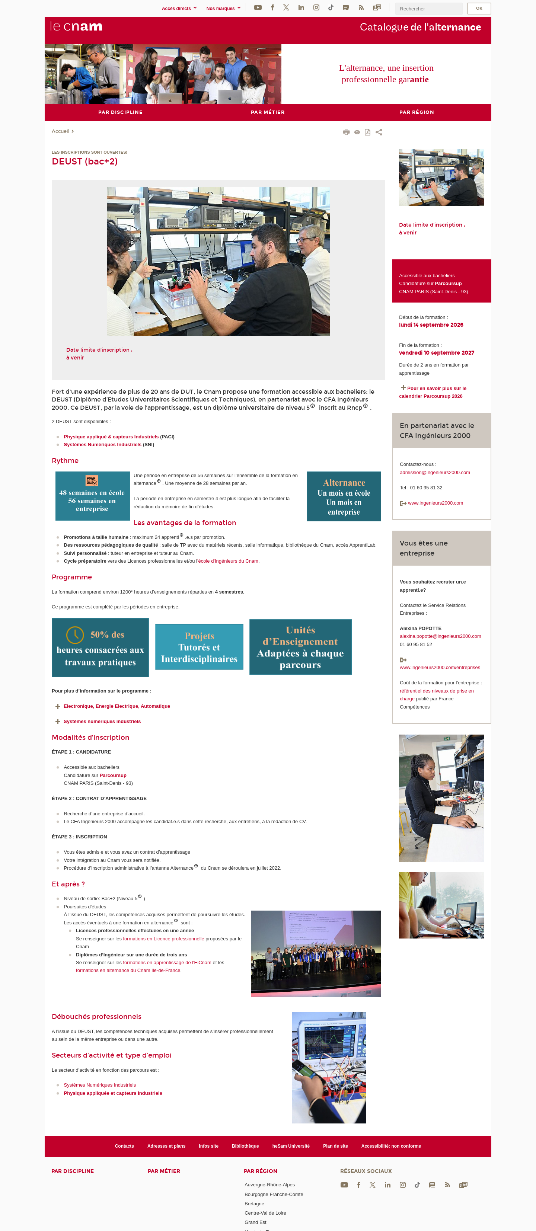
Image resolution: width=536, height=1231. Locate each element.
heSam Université (291, 1145)
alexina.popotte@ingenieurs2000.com (440, 636)
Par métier (164, 1171)
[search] (428, 9)
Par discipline (72, 1171)
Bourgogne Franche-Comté (274, 1194)
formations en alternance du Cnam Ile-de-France (128, 970)
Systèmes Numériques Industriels (103, 444)
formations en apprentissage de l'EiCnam (167, 962)
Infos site (209, 1145)
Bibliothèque (245, 1145)
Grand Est (256, 1222)
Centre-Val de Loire (265, 1213)
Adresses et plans (166, 1145)
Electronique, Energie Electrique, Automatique (112, 706)
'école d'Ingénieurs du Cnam (227, 561)
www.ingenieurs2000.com (431, 502)
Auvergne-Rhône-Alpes (270, 1184)
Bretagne (254, 1203)
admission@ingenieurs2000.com (435, 472)
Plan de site (335, 1145)
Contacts (124, 1145)
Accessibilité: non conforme (391, 1145)
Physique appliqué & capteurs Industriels (111, 436)
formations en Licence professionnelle (163, 938)
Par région (260, 1171)
